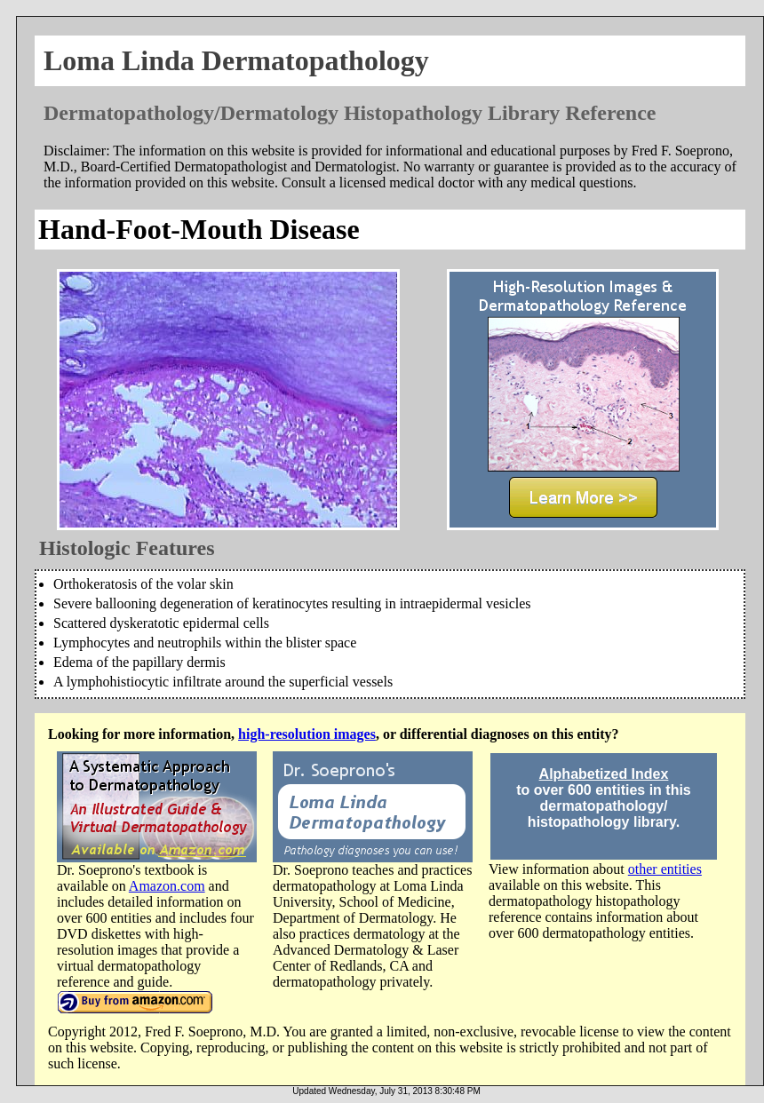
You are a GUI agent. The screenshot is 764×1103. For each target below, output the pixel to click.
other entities (665, 869)
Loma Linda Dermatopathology (236, 60)
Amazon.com (167, 885)
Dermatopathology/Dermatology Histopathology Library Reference (350, 112)
